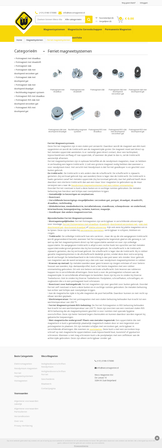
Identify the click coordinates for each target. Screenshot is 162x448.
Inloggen (144, 3)
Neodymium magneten (25, 368)
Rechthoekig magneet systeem (30, 92)
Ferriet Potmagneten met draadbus (80, 224)
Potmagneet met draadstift (28, 62)
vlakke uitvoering (97, 227)
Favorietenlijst (104, 18)
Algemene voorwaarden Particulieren (26, 410)
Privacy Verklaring (23, 425)
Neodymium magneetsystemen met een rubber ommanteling (102, 185)
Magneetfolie (74, 37)
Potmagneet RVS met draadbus (30, 96)
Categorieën (25, 50)
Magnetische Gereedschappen (85, 29)
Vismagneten (20, 380)
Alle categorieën (73, 19)
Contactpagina (48, 388)
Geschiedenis (47, 379)
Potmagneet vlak (23, 66)
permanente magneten (92, 230)
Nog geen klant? (129, 3)
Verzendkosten (21, 416)
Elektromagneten (23, 363)
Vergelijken (103, 21)
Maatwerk (46, 383)
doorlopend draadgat (75, 227)
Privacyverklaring (81, 446)
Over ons (18, 421)
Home (19, 40)
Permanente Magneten (118, 29)
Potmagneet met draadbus (28, 58)
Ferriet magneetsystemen (23, 374)
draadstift (104, 224)
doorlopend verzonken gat (124, 224)
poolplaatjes (96, 329)
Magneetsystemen (54, 29)
